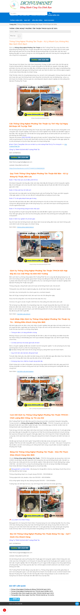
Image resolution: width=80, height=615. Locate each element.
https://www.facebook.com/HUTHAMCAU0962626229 (26, 168)
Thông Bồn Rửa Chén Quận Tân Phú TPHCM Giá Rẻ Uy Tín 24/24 (32, 595)
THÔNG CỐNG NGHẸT (38, 15)
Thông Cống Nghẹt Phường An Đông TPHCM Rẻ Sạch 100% (31, 589)
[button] (18, 36)
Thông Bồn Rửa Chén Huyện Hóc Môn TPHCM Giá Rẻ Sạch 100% (32, 593)
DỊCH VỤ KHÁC (49, 20)
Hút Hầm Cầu (24, 15)
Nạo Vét (27, 20)
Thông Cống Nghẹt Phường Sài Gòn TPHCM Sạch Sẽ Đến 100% (32, 591)
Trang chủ (14, 15)
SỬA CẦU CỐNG (37, 20)
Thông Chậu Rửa (16, 20)
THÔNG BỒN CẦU (53, 15)
